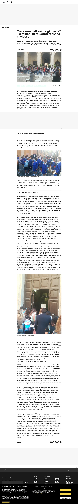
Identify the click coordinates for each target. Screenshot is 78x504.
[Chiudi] (76, 494)
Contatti (57, 482)
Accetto (65, 489)
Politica (35, 482)
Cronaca (7, 27)
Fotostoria (46, 479)
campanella (36, 85)
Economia (36, 481)
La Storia (57, 481)
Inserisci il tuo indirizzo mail (9, 480)
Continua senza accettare (66, 494)
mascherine (43, 85)
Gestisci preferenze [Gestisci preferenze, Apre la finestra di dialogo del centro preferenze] (66, 498)
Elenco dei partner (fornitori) (37, 493)
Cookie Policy (58, 484)
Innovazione (36, 484)
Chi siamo (57, 478)
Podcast (46, 481)
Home (3, 27)
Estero (35, 479)
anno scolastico (29, 85)
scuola (18, 85)
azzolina (23, 85)
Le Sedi (57, 479)
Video (45, 478)
